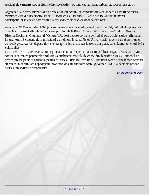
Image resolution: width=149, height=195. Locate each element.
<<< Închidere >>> (74, 188)
